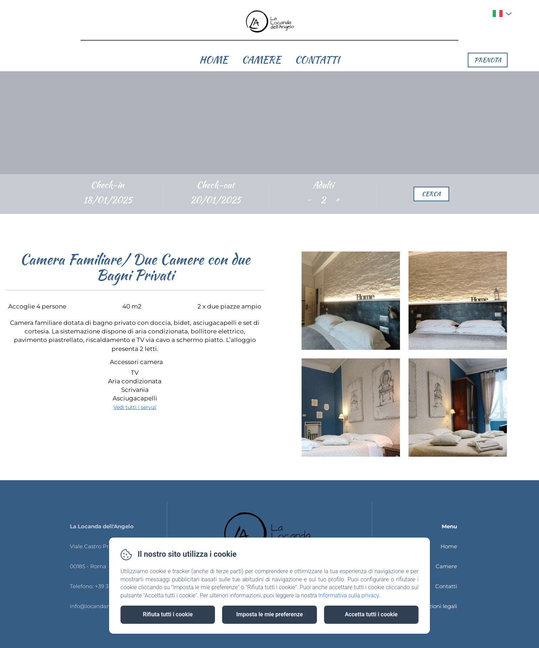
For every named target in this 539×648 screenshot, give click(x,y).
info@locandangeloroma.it (105, 606)
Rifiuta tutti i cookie (168, 614)
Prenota (487, 60)
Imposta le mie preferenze (269, 614)
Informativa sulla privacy (348, 595)
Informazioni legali (432, 606)
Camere (261, 60)
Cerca (431, 194)
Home (213, 60)
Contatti (317, 60)
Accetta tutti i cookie (371, 614)
